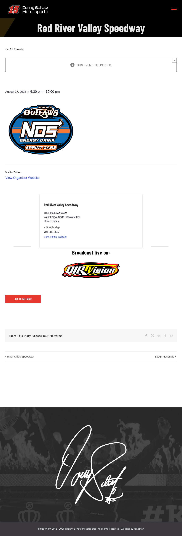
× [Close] (174, 60)
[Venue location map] (115, 221)
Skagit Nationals (164, 356)
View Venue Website (55, 236)
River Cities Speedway (20, 356)
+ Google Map (52, 227)
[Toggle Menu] (174, 9)
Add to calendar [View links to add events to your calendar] (23, 299)
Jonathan (139, 528)
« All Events (15, 49)
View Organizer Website (22, 178)
